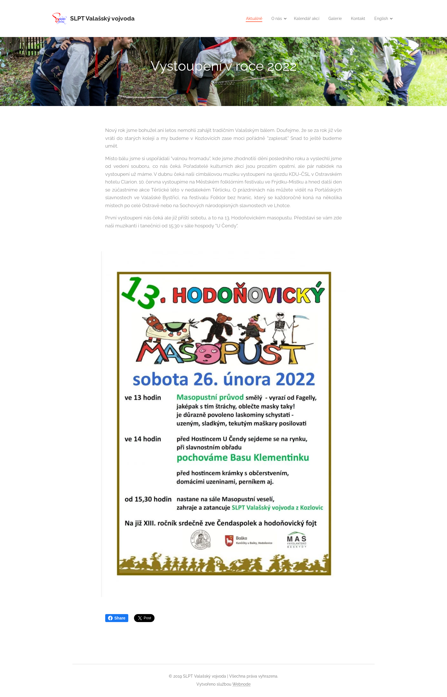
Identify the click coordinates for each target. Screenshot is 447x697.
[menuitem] (247, 18)
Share (116, 618)
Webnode (241, 684)
